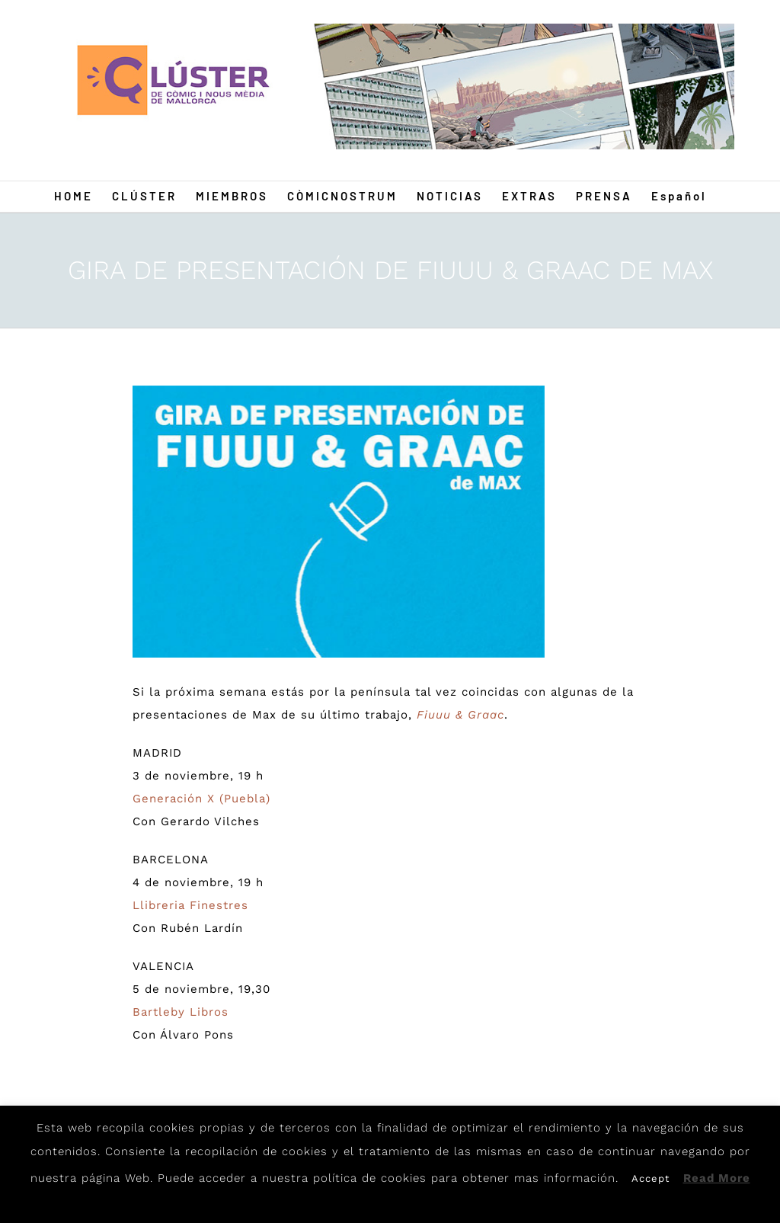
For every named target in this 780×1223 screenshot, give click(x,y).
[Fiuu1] (339, 522)
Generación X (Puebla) (201, 798)
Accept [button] (650, 1178)
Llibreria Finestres (190, 905)
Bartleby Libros (181, 1012)
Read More (716, 1178)
